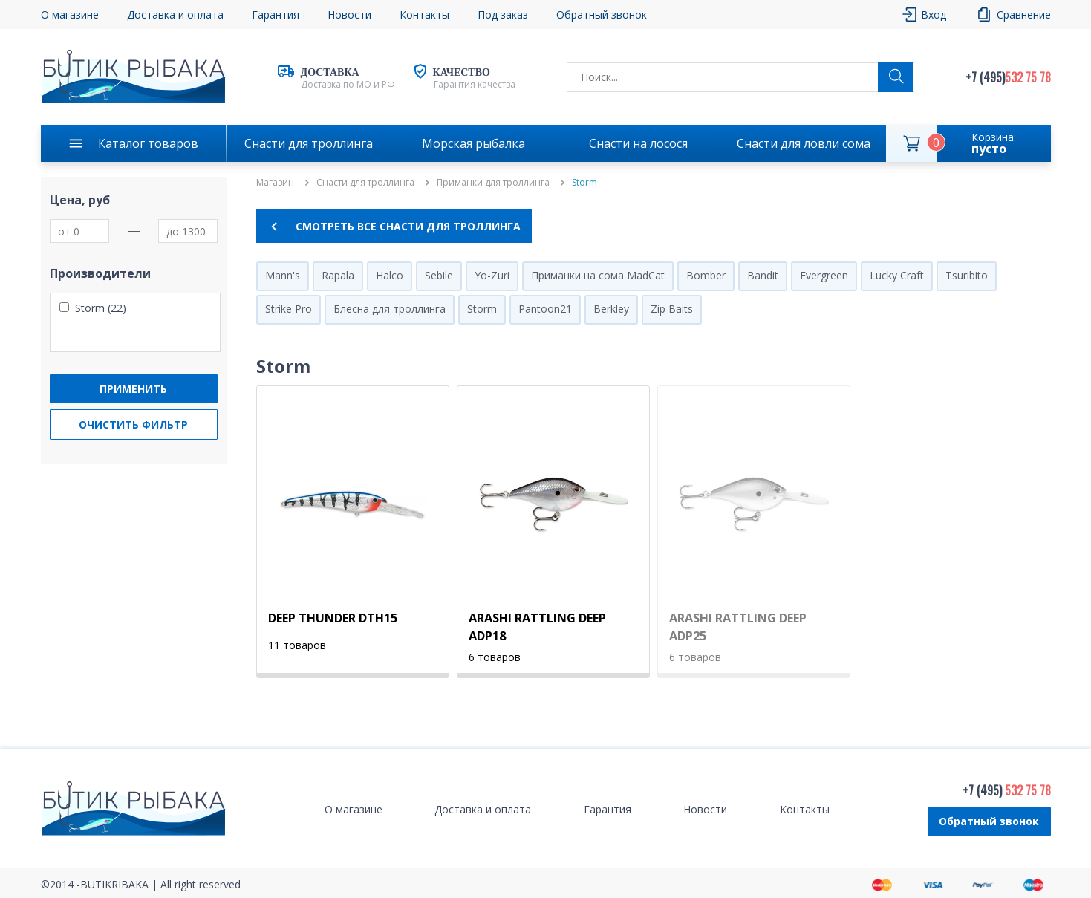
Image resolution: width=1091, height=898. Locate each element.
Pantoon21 (545, 309)
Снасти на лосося (638, 143)
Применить (133, 389)
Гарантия (275, 14)
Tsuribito (966, 275)
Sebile (439, 275)
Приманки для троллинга (493, 182)
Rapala (338, 275)
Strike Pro (288, 309)
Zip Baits (672, 309)
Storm (482, 309)
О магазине (70, 14)
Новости (349, 14)
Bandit (762, 275)
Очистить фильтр (133, 424)
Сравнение (1024, 14)
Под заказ (503, 14)
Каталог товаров (148, 143)
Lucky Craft (897, 275)
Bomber (706, 275)
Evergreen (824, 275)
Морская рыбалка (473, 143)
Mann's (282, 275)
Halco (389, 275)
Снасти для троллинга (308, 143)
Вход (933, 14)
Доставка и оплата (175, 14)
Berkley (611, 309)
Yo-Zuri (492, 275)
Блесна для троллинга (389, 309)
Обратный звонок (601, 14)
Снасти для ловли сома (803, 143)
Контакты (424, 14)
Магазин (275, 182)
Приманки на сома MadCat (598, 275)
